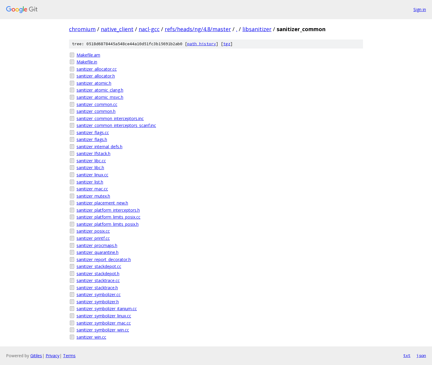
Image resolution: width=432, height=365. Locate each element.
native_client (117, 29)
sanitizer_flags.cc (92, 132)
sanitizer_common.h (96, 111)
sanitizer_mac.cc (92, 189)
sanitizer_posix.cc (93, 231)
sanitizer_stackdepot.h (97, 273)
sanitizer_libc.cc (91, 160)
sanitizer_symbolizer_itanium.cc (106, 308)
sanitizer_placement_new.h (102, 203)
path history (201, 43)
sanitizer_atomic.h (93, 83)
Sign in (419, 9)
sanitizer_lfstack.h (93, 153)
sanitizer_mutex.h (93, 196)
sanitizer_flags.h (91, 139)
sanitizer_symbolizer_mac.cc (103, 323)
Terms (69, 355)
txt (406, 355)
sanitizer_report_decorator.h (103, 259)
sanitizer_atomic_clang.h (99, 90)
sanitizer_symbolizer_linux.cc (103, 316)
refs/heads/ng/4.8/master (198, 29)
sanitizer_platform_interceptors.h (108, 210)
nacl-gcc (149, 29)
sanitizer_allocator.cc (96, 69)
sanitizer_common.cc (96, 104)
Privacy (52, 355)
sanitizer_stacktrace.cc (98, 280)
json (421, 355)
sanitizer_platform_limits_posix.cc (108, 217)
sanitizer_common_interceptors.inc (110, 118)
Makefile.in (86, 62)
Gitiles (36, 355)
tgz (226, 43)
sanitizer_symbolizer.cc (98, 294)
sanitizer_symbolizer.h (97, 302)
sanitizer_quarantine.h (97, 252)
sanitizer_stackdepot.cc (98, 266)
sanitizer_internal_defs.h (99, 146)
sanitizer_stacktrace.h (97, 287)
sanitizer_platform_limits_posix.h (107, 224)
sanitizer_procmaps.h (96, 245)
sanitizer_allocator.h (95, 76)
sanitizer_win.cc (91, 337)
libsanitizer (257, 29)
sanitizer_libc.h (90, 167)
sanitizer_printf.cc (93, 238)
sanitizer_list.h (89, 182)
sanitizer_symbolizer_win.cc (102, 330)
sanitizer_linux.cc (92, 175)
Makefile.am (88, 55)
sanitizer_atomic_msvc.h (99, 97)
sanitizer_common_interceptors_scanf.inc (116, 125)
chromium (82, 29)
